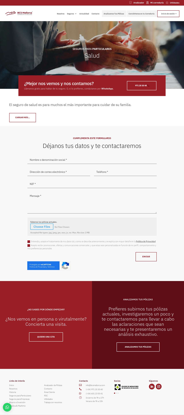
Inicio (11, 385)
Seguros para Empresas (19, 399)
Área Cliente (49, 392)
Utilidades (48, 399)
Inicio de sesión (168, 14)
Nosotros (60, 14)
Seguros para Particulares (20, 395)
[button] (114, 393)
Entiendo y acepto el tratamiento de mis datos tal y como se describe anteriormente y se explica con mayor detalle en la (91, 241)
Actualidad (84, 14)
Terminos (51, 267)
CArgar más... (22, 117)
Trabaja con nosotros (53, 402)
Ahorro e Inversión (17, 402)
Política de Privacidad (146, 241)
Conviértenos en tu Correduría (141, 14)
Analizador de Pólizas (53, 385)
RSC (46, 395)
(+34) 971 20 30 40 (94, 389)
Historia (12, 392)
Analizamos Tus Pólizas (114, 14)
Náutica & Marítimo (17, 406)
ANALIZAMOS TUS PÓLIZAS (138, 347)
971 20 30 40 (141, 85)
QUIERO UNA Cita (46, 337)
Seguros (70, 14)
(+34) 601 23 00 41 (94, 393)
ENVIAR (146, 256)
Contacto (95, 14)
